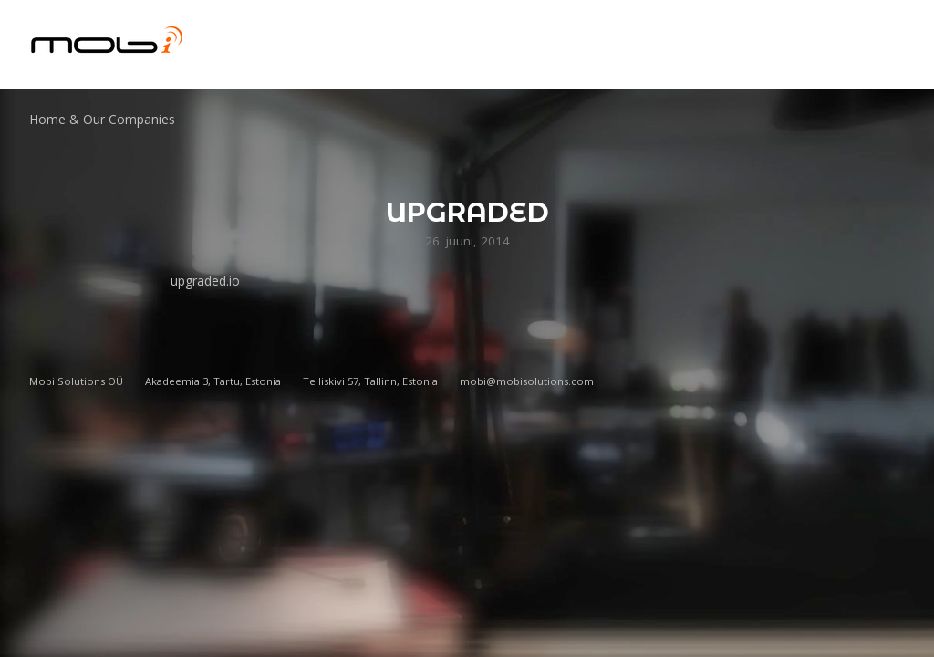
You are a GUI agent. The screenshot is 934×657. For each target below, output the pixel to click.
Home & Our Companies (102, 119)
